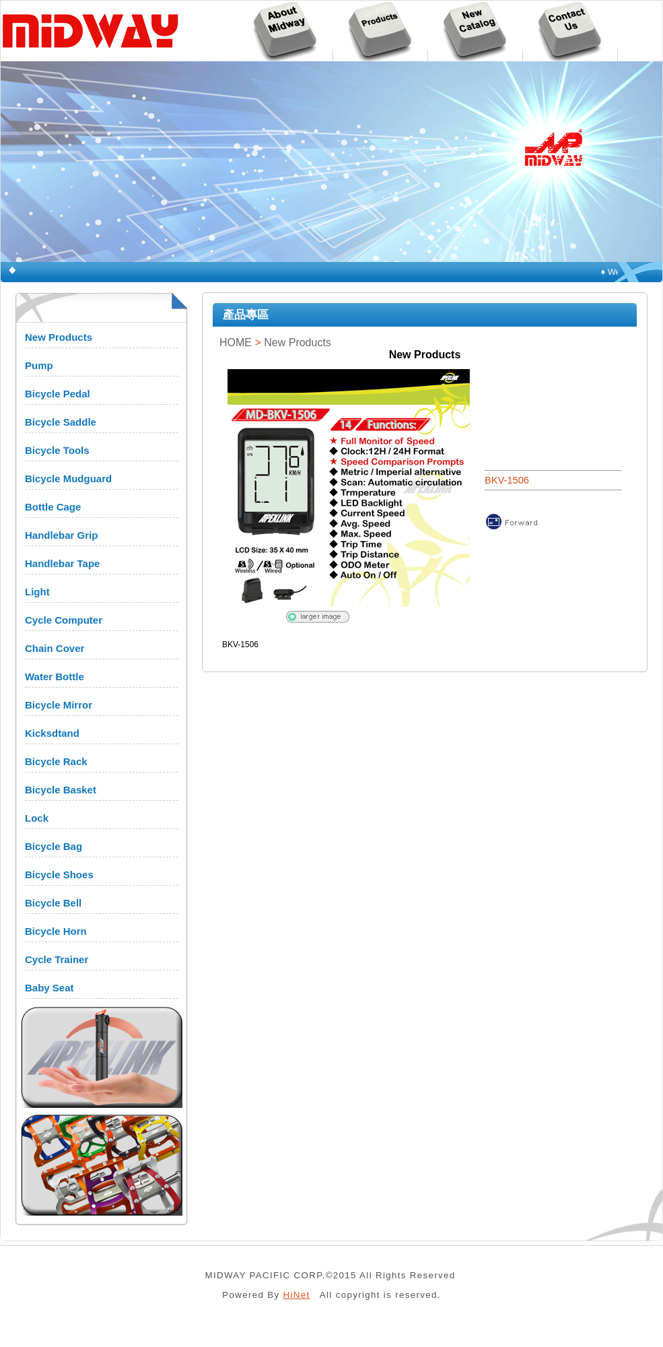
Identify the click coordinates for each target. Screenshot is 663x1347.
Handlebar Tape (62, 563)
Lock (36, 818)
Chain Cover (54, 648)
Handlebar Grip (61, 535)
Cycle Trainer (56, 959)
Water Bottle (54, 676)
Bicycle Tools (57, 450)
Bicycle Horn (56, 931)
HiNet (296, 1295)
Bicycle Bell (53, 903)
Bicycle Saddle (60, 422)
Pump (39, 365)
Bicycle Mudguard (68, 478)
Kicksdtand (52, 733)
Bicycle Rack (56, 761)
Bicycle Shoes (59, 874)
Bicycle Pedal (57, 393)
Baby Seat (49, 987)
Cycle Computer (63, 620)
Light (37, 591)
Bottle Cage (53, 507)
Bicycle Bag (53, 846)
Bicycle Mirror (58, 705)
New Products (58, 337)
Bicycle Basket (60, 789)
